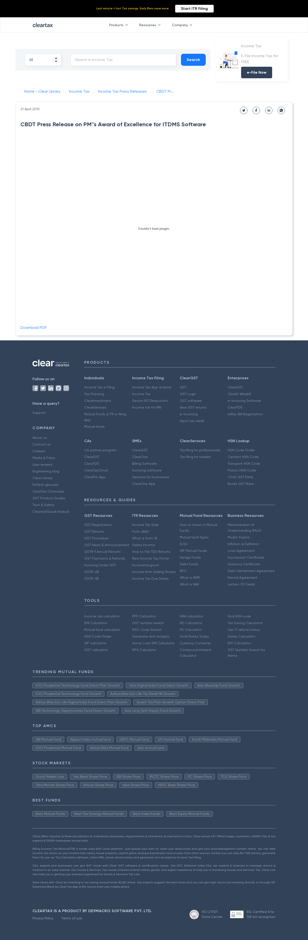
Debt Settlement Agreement (251, 571)
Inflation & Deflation (243, 544)
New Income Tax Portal (150, 558)
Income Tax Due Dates (150, 578)
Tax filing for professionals (200, 450)
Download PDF (33, 327)
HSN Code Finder (241, 450)
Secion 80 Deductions (150, 401)
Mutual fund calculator (102, 630)
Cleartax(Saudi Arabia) (50, 511)
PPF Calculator (144, 616)
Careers (38, 451)
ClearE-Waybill (239, 394)
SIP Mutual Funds (193, 551)
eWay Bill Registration (245, 414)
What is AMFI (190, 577)
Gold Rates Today (194, 636)
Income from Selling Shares (154, 572)
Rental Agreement (242, 577)
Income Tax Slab (145, 525)
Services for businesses (150, 477)
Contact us (41, 444)
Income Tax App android (151, 387)
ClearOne (140, 457)
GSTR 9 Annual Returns (102, 552)
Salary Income (143, 545)
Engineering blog (45, 471)
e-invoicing (189, 414)
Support (38, 413)
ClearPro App (95, 477)
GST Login (188, 394)
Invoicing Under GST (100, 565)
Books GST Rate (241, 484)
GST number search (148, 623)
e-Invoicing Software (244, 401)
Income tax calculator (102, 616)
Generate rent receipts (151, 636)
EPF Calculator (239, 643)
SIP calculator (95, 643)
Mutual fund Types (194, 537)
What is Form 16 (144, 538)
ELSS (183, 544)
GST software (191, 401)
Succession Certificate (246, 557)
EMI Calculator (95, 623)
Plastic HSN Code (242, 470)
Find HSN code (239, 616)
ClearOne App (143, 484)
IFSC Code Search (147, 630)
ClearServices (95, 407)
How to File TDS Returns (151, 552)
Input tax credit (192, 421)
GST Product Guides (48, 498)
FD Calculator (191, 630)
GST (183, 387)
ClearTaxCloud (96, 470)
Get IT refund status (244, 630)
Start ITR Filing (194, 8)
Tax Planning (94, 394)
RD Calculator (191, 623)
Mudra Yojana (239, 537)
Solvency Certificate (244, 564)
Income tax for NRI (146, 407)
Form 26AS (140, 531)
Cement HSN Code (243, 457)
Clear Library (42, 478)
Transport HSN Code (244, 463)
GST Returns (94, 531)
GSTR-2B (91, 572)
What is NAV (189, 584)
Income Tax (141, 394)
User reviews (42, 464)
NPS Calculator (144, 650)
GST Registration (98, 525)
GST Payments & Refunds (104, 558)
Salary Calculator (241, 636)
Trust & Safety (43, 505)
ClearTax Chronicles (48, 491)
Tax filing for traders (195, 457)
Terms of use (71, 918)
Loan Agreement (241, 551)
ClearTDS (235, 407)
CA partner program (100, 450)
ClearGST (235, 387)
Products (119, 25)
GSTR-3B (91, 578)
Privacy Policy (42, 918)
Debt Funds (189, 564)
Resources (150, 25)
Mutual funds (94, 426)
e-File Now (256, 72)
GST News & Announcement (106, 545)
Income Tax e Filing (99, 387)
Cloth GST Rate (240, 477)
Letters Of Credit (241, 584)
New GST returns (193, 407)
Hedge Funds (190, 557)
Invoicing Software (147, 470)
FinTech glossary (45, 485)
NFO (183, 571)
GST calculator (96, 650)
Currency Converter (195, 643)
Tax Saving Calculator (245, 623)
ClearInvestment (97, 401)
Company (183, 25)
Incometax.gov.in (145, 565)
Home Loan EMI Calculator (153, 643)
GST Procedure (96, 538)
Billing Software (144, 463)
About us (39, 438)
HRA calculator (191, 616)
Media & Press (43, 458)
